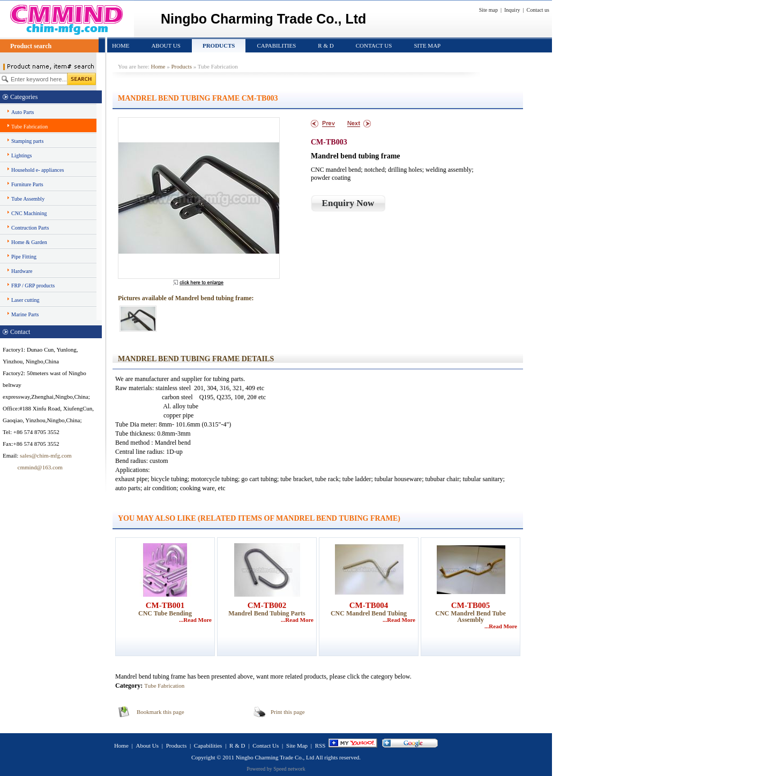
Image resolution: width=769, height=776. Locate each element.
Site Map (427, 45)
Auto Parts (22, 112)
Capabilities (276, 45)
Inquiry (512, 10)
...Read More (195, 620)
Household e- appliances (37, 170)
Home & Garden (29, 242)
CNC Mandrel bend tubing (369, 613)
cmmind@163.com (33, 467)
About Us (166, 45)
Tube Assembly (27, 199)
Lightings (21, 155)
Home (120, 45)
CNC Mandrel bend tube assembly (470, 616)
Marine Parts (25, 314)
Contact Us (374, 45)
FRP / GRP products (33, 285)
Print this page (288, 712)
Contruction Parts (30, 228)
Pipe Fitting (23, 257)
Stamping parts (27, 141)
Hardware (21, 271)
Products (219, 45)
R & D (325, 45)
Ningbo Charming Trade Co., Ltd (275, 757)
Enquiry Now (348, 203)
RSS (320, 745)
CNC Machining (29, 213)
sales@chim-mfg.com (46, 455)
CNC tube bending (165, 613)
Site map (488, 10)
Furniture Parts (27, 184)
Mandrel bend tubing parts (266, 613)
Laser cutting (25, 300)
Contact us (538, 10)
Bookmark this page (160, 712)
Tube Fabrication (29, 127)
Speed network (289, 769)
